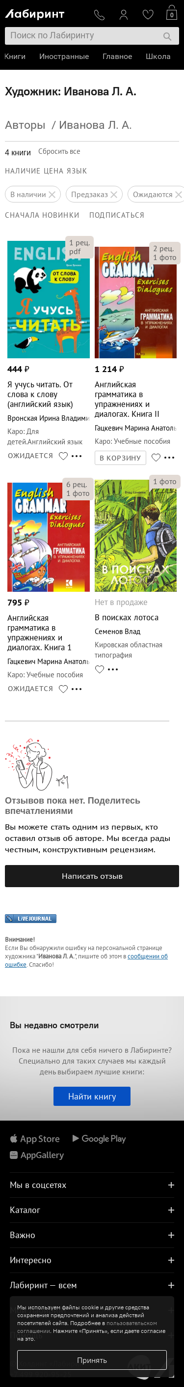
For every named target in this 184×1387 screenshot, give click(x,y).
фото (165, 257)
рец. (79, 242)
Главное (118, 56)
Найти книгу (92, 1096)
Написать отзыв (92, 876)
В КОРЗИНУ (121, 458)
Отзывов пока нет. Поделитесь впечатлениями (72, 806)
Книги (15, 56)
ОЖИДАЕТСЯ (30, 455)
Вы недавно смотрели (54, 1025)
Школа (159, 56)
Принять (92, 1360)
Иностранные (65, 56)
